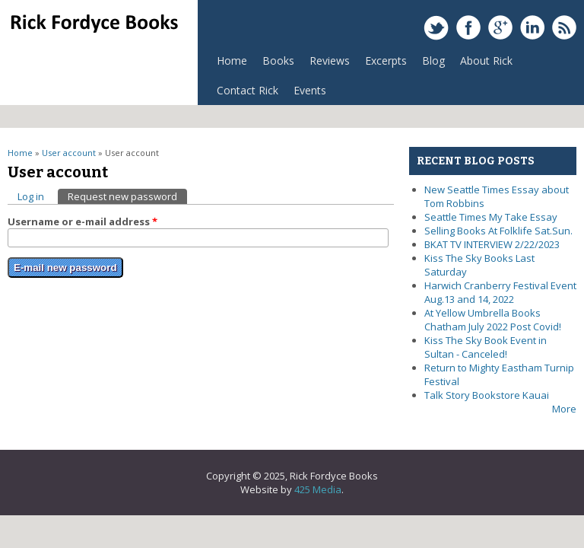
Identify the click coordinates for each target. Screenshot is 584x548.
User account (69, 152)
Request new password (127, 196)
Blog (433, 60)
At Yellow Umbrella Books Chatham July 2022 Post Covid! (492, 319)
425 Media (317, 489)
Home (232, 60)
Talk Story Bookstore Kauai (486, 395)
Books (274, 64)
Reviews (326, 64)
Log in (30, 196)
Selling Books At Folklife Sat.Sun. (498, 230)
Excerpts (382, 64)
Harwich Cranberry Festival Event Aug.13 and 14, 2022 (500, 292)
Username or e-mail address (82, 221)
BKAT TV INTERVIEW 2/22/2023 (492, 244)
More (564, 409)
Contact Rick (247, 90)
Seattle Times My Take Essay (490, 217)
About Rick (486, 60)
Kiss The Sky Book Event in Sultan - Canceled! (485, 347)
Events (310, 90)
